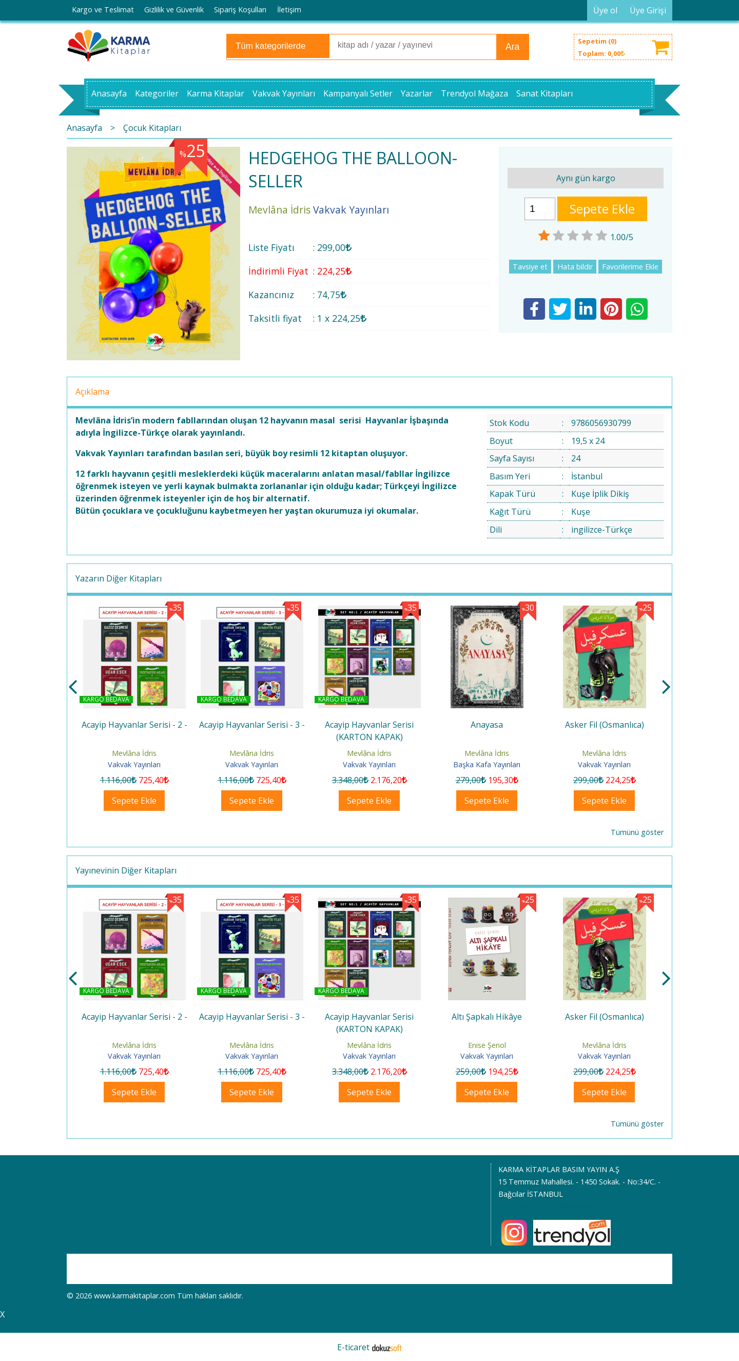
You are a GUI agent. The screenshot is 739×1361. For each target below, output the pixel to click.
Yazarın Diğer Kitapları (118, 578)
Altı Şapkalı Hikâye (604, 1016)
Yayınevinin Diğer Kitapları (126, 870)
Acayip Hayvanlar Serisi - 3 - (369, 724)
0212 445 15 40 (524, 1206)
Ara (512, 47)
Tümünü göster (637, 832)
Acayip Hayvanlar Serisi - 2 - (252, 724)
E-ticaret (353, 1347)
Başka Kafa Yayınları (604, 764)
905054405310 (582, 1206)
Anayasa (604, 724)
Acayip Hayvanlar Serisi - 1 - (134, 724)
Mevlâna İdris (134, 753)
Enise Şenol (605, 1045)
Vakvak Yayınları (134, 764)
